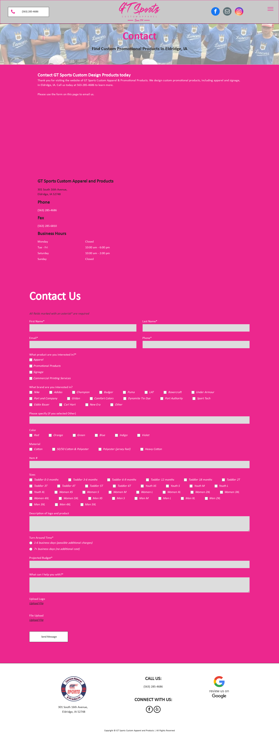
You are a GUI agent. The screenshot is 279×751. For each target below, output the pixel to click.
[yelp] (157, 710)
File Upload (36, 615)
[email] (227, 12)
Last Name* (149, 321)
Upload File (36, 603)
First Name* (37, 321)
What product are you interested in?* (52, 354)
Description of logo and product (49, 513)
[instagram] (239, 12)
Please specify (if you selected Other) (52, 413)
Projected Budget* (41, 558)
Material (34, 444)
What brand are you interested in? (50, 387)
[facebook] (215, 12)
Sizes (32, 474)
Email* (33, 338)
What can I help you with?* (46, 574)
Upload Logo (37, 599)
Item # (33, 458)
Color (32, 430)
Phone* (147, 338)
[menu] (270, 9)
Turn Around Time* (41, 537)
